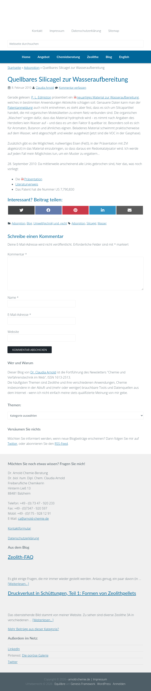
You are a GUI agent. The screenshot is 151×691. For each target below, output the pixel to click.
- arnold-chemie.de (78, 679)
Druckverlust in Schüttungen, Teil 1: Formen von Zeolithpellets (72, 593)
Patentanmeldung (20, 107)
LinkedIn (14, 649)
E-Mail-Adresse (19, 314)
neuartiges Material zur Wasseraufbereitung (108, 97)
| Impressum (98, 679)
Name (12, 297)
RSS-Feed (61, 443)
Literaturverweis (26, 184)
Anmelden (119, 684)
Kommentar (17, 254)
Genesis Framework (83, 684)
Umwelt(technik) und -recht (50, 223)
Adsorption (18, 223)
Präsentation (33, 179)
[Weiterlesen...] (18, 584)
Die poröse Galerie (35, 655)
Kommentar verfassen (72, 87)
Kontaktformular (19, 528)
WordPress (104, 684)
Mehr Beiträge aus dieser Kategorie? (33, 629)
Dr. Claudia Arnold (43, 372)
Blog (29, 223)
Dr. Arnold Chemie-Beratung (75, 12)
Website (13, 332)
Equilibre (59, 684)
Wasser (102, 223)
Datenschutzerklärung (23, 538)
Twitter (12, 443)
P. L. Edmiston (41, 97)
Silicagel (91, 223)
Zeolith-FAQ (20, 557)
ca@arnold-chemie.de (33, 518)
